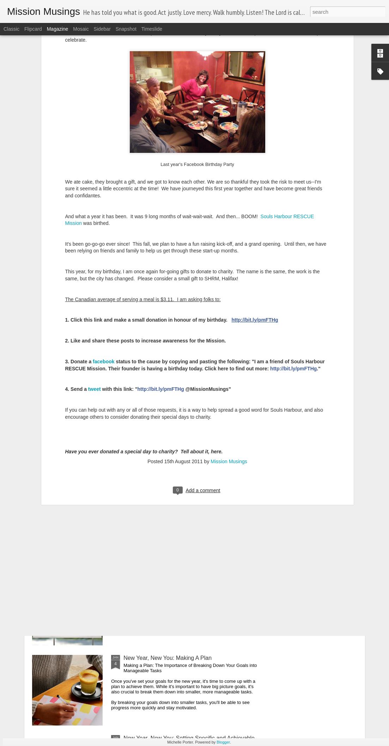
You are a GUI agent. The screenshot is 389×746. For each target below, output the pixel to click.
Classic (11, 29)
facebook (104, 279)
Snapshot (126, 29)
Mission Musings (229, 379)
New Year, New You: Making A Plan (167, 658)
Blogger (223, 742)
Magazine (57, 29)
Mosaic (81, 29)
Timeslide (151, 29)
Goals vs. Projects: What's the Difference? (176, 498)
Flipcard (33, 29)
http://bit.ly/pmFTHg (254, 237)
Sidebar (102, 29)
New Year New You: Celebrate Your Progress (179, 578)
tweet (95, 307)
